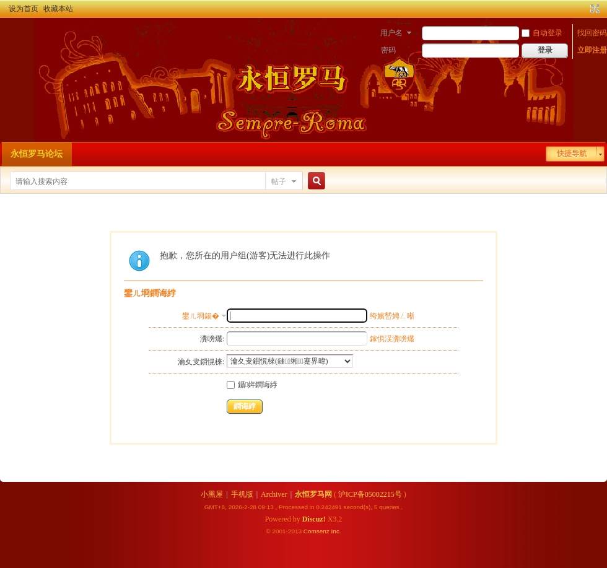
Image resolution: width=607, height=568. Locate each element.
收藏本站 (58, 8)
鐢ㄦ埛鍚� (200, 316)
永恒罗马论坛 (37, 154)
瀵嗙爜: (212, 338)
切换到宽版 (594, 8)
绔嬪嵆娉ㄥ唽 (392, 316)
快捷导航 (572, 153)
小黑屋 (212, 494)
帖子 (278, 181)
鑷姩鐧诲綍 (252, 384)
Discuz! (314, 519)
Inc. (336, 531)
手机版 (242, 494)
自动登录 (542, 32)
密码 (388, 50)
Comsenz (317, 531)
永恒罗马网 (313, 494)
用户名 (391, 32)
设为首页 (23, 8)
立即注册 (592, 50)
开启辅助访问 (583, 8)
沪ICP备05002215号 (370, 494)
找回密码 (592, 32)
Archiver (274, 494)
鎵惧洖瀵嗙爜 (392, 338)
